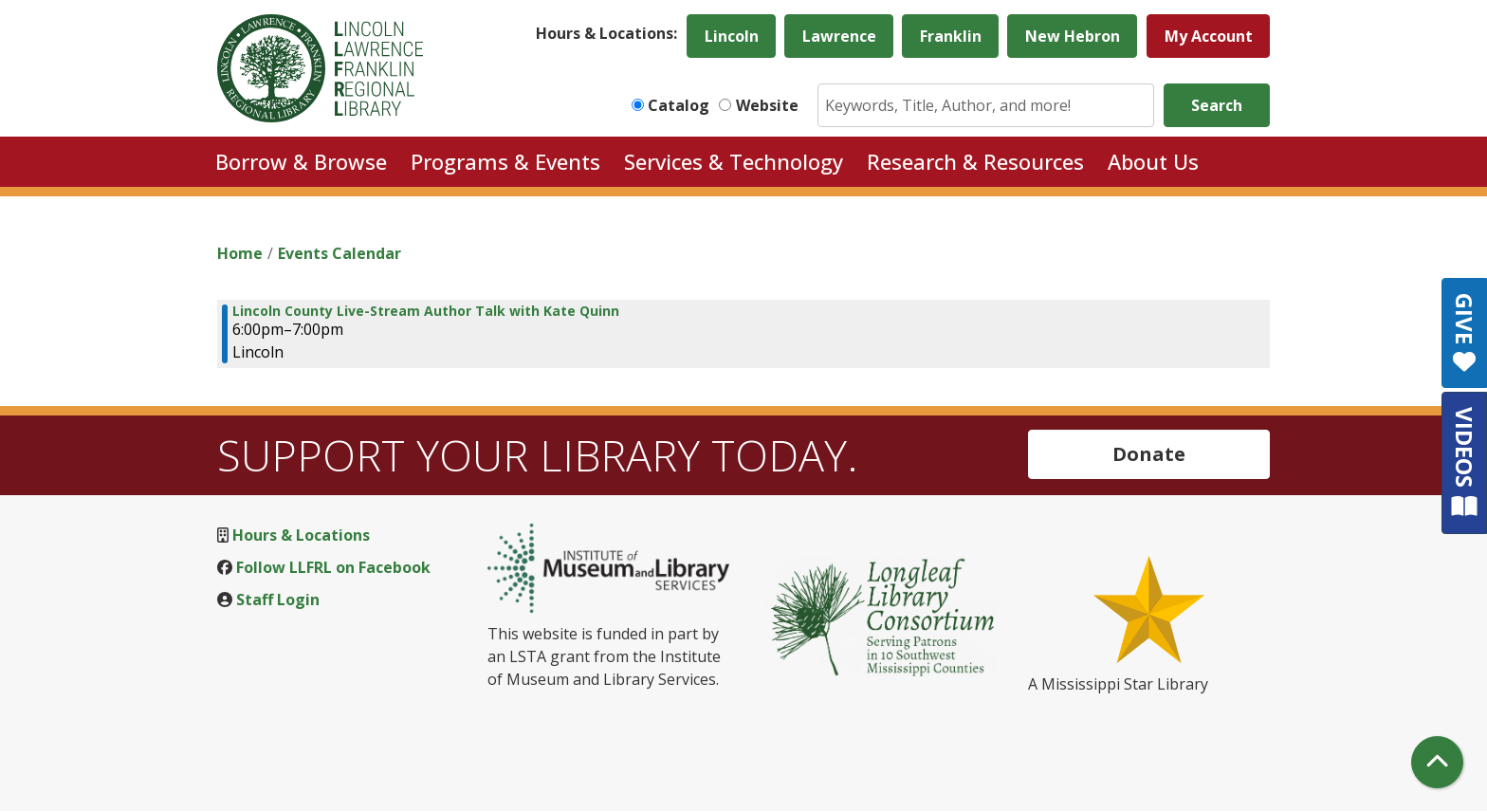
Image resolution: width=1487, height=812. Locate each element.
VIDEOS (1464, 462)
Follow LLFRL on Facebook (333, 567)
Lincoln (732, 36)
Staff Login (278, 599)
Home (240, 253)
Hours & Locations (301, 535)
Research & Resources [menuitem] (975, 161)
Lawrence (839, 36)
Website (767, 105)
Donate (1148, 454)
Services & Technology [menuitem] (733, 161)
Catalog (678, 105)
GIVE (1464, 333)
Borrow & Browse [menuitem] (301, 161)
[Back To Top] (1437, 762)
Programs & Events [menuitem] (505, 161)
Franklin (951, 36)
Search (1216, 105)
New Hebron (1072, 36)
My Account (1209, 36)
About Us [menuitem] (1153, 161)
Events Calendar (339, 253)
